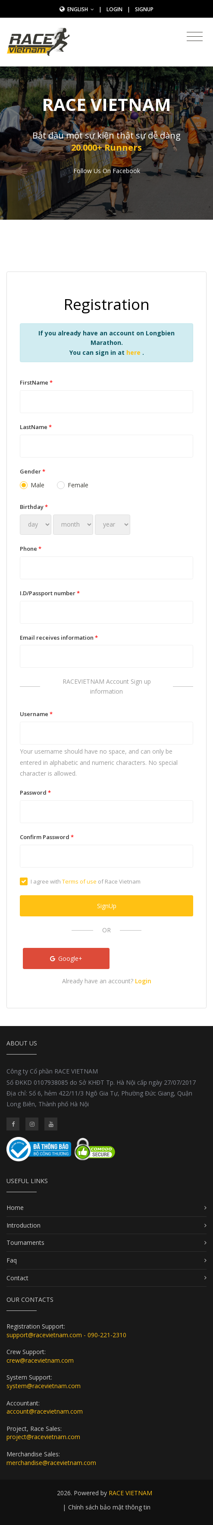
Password (35, 792)
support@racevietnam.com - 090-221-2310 (66, 1335)
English (80, 9)
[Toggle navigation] (194, 36)
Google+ (66, 958)
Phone (30, 549)
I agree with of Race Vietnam (80, 881)
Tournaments (25, 1242)
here (134, 352)
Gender (32, 471)
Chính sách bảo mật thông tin (109, 1507)
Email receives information (59, 637)
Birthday (34, 507)
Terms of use (79, 881)
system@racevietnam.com (43, 1386)
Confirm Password (47, 837)
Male (32, 485)
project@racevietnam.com (43, 1437)
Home (15, 1207)
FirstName (36, 382)
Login (114, 9)
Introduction (23, 1225)
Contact (17, 1278)
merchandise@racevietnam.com (51, 1463)
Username (36, 714)
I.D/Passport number (50, 593)
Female (72, 485)
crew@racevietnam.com (40, 1360)
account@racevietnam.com (44, 1411)
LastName (36, 427)
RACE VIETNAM (130, 1493)
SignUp (144, 9)
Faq (11, 1260)
